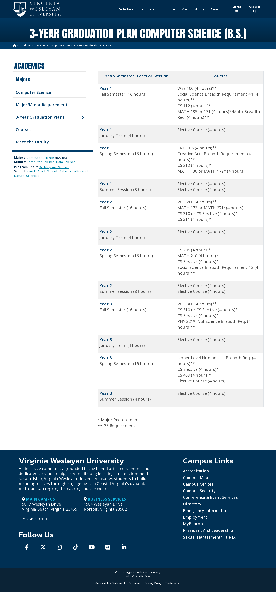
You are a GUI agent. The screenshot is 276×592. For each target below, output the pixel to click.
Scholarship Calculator (138, 9)
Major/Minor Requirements (43, 104)
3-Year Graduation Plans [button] (40, 117)
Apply (199, 9)
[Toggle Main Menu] (237, 9)
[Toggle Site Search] (255, 9)
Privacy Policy (153, 583)
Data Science (65, 162)
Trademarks (172, 583)
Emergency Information (206, 510)
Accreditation (196, 471)
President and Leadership (208, 530)
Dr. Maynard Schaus (54, 167)
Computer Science (61, 45)
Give (214, 9)
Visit (185, 9)
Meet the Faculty (32, 142)
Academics (26, 45)
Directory (192, 504)
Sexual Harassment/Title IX (209, 537)
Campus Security (199, 490)
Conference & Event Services (210, 497)
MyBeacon (193, 523)
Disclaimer (135, 583)
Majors (41, 45)
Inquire (169, 9)
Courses (23, 129)
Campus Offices (198, 484)
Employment (195, 517)
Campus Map (195, 477)
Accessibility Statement (110, 583)
